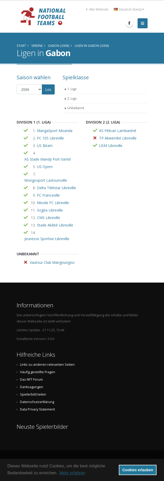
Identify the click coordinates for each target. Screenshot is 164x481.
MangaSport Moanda (54, 130)
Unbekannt (75, 108)
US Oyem (45, 166)
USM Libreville (110, 145)
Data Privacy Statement (37, 409)
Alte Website (97, 9)
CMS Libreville (48, 217)
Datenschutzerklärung (37, 402)
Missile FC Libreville (53, 202)
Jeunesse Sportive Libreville (46, 238)
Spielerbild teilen (33, 394)
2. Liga (71, 98)
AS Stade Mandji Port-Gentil (47, 159)
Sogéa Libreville (50, 210)
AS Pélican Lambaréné (117, 130)
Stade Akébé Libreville (55, 225)
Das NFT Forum (31, 379)
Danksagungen (31, 387)
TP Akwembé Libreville (118, 138)
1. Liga (71, 89)
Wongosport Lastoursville (45, 180)
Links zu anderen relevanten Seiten (47, 364)
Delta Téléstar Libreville (56, 187)
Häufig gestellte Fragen (37, 372)
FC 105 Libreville (50, 138)
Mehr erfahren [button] (72, 473)
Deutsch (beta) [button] (129, 9)
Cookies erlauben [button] (137, 470)
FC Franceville (48, 195)
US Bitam (45, 145)
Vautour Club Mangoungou (52, 262)
